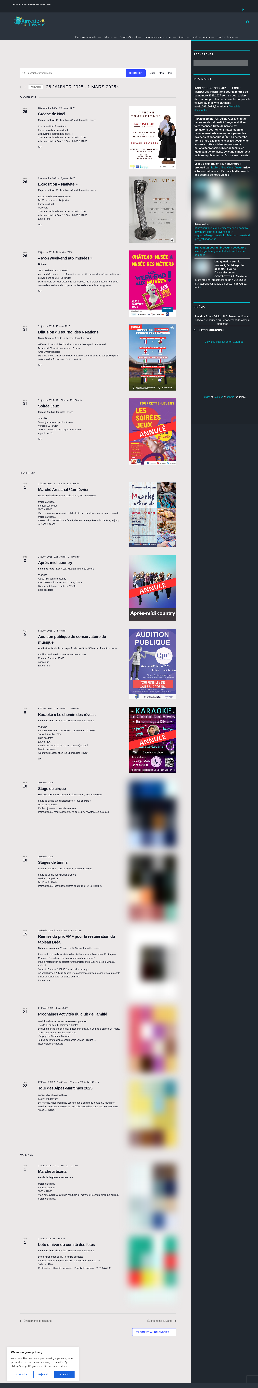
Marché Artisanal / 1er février (63, 489)
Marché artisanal (52, 1171)
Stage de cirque (52, 788)
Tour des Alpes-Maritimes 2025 (65, 1088)
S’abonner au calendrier (152, 1332)
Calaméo (218, 397)
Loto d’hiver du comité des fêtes (66, 1244)
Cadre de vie (226, 37)
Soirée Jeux (48, 406)
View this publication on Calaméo (224, 341)
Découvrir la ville (86, 37)
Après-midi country (55, 562)
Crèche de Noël (51, 114)
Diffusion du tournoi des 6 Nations (68, 332)
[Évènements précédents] (21, 87)
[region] (43, 1364)
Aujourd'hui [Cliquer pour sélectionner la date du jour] (36, 87)
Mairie (108, 37)
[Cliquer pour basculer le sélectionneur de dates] (82, 87)
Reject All (43, 1374)
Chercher (135, 73)
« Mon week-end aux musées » (65, 258)
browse (230, 397)
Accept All (64, 1374)
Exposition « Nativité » (57, 184)
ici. (201, 287)
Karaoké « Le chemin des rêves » (67, 714)
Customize (21, 1374)
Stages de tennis (52, 862)
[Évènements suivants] (25, 87)
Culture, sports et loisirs (194, 37)
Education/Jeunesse (157, 37)
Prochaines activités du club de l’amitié (72, 1014)
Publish (206, 397)
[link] (226, 167)
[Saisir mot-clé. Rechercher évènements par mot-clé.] (67, 73)
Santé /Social (128, 37)
